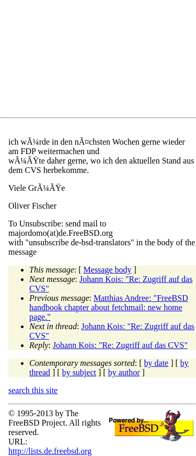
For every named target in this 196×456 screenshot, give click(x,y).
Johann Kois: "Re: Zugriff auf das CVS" (120, 345)
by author (124, 372)
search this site (32, 390)
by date (156, 363)
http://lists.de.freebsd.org (49, 451)
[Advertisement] (102, 60)
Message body (108, 269)
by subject (79, 372)
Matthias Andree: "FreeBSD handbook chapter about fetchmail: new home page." (108, 307)
